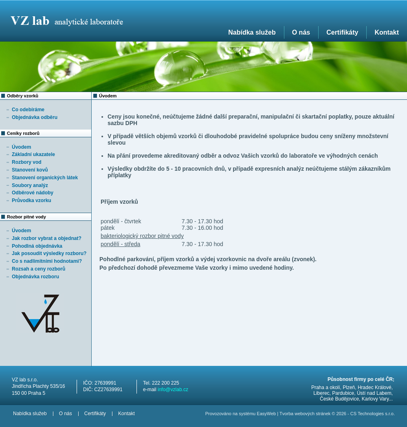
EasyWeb (266, 413)
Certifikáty (342, 32)
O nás (301, 32)
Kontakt (386, 32)
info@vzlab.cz (173, 389)
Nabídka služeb (251, 32)
